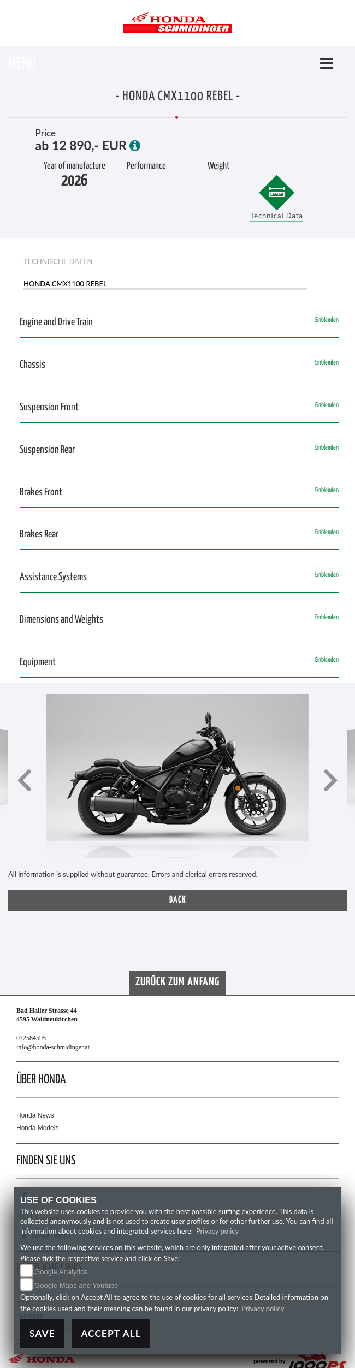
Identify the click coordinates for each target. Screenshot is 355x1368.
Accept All (111, 1333)
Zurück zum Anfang (177, 982)
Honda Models (37, 1128)
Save (42, 1333)
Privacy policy (217, 1231)
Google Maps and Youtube (76, 1285)
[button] (24, 782)
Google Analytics (60, 1272)
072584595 (31, 1038)
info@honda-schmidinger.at (53, 1047)
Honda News (35, 1115)
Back (177, 900)
